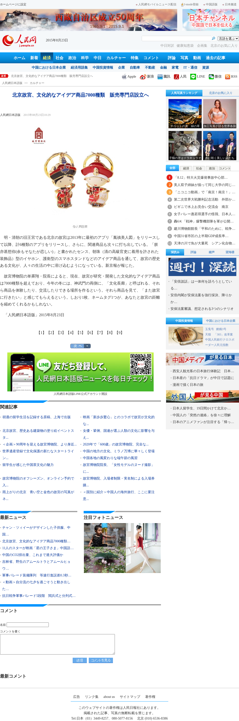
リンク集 (92, 697)
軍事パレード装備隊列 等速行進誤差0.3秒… (36, 575)
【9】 (119, 333)
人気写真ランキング (184, 93)
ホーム (19, 58)
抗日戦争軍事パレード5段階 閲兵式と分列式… (39, 596)
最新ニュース (13, 517)
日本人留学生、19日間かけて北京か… (202, 408)
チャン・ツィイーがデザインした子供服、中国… (36, 531)
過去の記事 (215, 58)
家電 (175, 67)
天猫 (208, 334)
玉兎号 (209, 329)
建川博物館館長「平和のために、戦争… (204, 229)
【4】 (71, 333)
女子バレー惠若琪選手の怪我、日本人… (204, 214)
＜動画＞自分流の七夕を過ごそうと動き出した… (36, 585)
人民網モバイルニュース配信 (156, 4)
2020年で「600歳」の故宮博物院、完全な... (116, 444)
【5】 (80, 333)
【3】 (61, 333)
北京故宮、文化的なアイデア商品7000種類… (36, 541)
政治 (72, 58)
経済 (47, 58)
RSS (231, 76)
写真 (184, 58)
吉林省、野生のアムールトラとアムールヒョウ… (36, 565)
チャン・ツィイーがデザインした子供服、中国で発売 (46, 76)
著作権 (150, 697)
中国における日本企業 (49, 67)
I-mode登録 (190, 4)
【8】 (110, 333)
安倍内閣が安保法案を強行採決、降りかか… (201, 298)
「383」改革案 (223, 334)
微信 (215, 76)
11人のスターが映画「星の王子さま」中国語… (38, 548)
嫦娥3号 (221, 329)
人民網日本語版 (12, 83)
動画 (197, 58)
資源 (205, 67)
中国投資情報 (103, 67)
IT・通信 (190, 67)
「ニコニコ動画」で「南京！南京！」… (204, 192)
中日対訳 (167, 45)
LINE (197, 76)
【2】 (51, 333)
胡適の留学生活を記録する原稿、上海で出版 (36, 417)
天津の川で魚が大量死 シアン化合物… (204, 243)
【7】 (100, 333)
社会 (59, 58)
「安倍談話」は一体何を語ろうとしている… (201, 285)
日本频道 (229, 4)
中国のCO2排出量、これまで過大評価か (32, 555)
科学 (85, 58)
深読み (175, 252)
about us (109, 697)
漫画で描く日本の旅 (188, 385)
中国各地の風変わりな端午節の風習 (110, 458)
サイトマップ (130, 697)
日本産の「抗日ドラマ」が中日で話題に (203, 378)
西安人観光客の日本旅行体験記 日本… (203, 371)
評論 (172, 58)
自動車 (135, 67)
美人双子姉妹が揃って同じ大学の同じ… (204, 185)
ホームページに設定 (13, 4)
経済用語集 (79, 67)
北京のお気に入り (224, 45)
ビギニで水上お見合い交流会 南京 (201, 207)
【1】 (41, 333)
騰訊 (164, 76)
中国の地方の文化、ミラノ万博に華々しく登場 (119, 451)
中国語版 (210, 4)
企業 (121, 67)
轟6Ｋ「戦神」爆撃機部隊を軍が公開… (204, 221)
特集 (135, 58)
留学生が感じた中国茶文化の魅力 (28, 465)
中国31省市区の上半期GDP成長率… (201, 236)
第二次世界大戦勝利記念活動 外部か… (204, 199)
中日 (97, 58)
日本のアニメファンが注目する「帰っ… (203, 422)
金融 (163, 67)
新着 (34, 58)
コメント (151, 58)
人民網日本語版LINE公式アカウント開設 (80, 374)
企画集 (202, 45)
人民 (180, 76)
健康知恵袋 (186, 45)
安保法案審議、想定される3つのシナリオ (202, 309)
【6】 (90, 333)
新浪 (147, 76)
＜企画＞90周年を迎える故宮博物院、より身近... (39, 444)
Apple (129, 76)
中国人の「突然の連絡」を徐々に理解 (202, 415)
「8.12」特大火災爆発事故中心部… (201, 177)
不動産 (150, 67)
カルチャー (116, 58)
